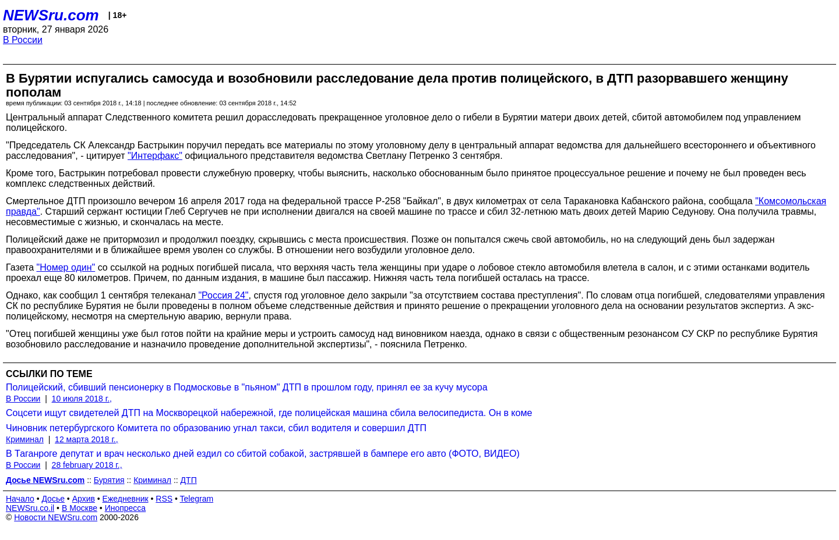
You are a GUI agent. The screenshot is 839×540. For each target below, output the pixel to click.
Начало (20, 498)
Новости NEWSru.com (55, 517)
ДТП (189, 480)
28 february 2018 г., (87, 465)
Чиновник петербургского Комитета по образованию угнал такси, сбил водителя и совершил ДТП (216, 428)
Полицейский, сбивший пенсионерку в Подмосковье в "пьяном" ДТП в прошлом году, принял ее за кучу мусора (247, 387)
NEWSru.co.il (30, 508)
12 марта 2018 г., (86, 439)
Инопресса (125, 508)
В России (23, 40)
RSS (164, 498)
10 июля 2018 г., (82, 398)
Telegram (197, 498)
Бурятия (109, 480)
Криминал (25, 439)
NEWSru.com (51, 15)
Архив (83, 498)
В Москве (79, 508)
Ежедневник (126, 498)
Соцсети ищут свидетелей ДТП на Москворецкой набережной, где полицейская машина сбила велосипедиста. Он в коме (269, 413)
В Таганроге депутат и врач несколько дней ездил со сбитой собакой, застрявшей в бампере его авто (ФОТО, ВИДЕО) (263, 454)
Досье (53, 498)
